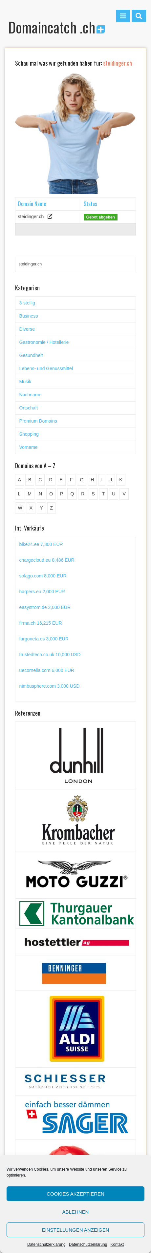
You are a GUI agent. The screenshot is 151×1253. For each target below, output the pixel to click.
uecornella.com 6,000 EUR (46, 670)
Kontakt (117, 1244)
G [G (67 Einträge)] (81, 479)
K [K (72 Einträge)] (120, 479)
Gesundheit (31, 355)
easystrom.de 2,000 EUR (45, 607)
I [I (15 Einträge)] (101, 479)
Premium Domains (38, 421)
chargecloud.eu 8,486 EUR (47, 560)
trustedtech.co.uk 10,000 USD (50, 654)
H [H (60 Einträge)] (92, 479)
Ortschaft (28, 407)
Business (28, 316)
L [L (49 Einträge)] (19, 493)
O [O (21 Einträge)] (51, 493)
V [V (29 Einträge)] (123, 493)
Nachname (30, 394)
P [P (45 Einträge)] (61, 493)
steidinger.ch (31, 216)
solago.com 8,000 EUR (43, 575)
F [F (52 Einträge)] (71, 479)
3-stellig (27, 302)
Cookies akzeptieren (75, 1194)
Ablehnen (75, 1212)
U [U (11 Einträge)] (113, 493)
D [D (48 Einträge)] (50, 479)
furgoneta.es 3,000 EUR (44, 638)
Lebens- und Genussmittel (46, 368)
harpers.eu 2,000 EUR (42, 591)
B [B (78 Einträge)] (29, 479)
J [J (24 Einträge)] (111, 479)
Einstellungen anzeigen (75, 1230)
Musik (25, 381)
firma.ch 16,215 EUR (40, 623)
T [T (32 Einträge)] (103, 493)
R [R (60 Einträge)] (82, 493)
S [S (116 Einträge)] (93, 493)
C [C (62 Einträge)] (40, 479)
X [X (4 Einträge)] (31, 508)
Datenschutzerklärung (46, 1244)
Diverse (27, 329)
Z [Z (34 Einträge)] (51, 508)
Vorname (28, 447)
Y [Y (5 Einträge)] (41, 508)
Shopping (29, 434)
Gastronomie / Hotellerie (44, 342)
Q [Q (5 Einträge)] (72, 493)
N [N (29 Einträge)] (40, 493)
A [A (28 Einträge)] (19, 479)
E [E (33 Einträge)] (61, 479)
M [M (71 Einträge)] (30, 493)
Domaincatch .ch (56, 27)
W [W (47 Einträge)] (20, 508)
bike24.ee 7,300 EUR (41, 544)
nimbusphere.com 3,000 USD (49, 686)
